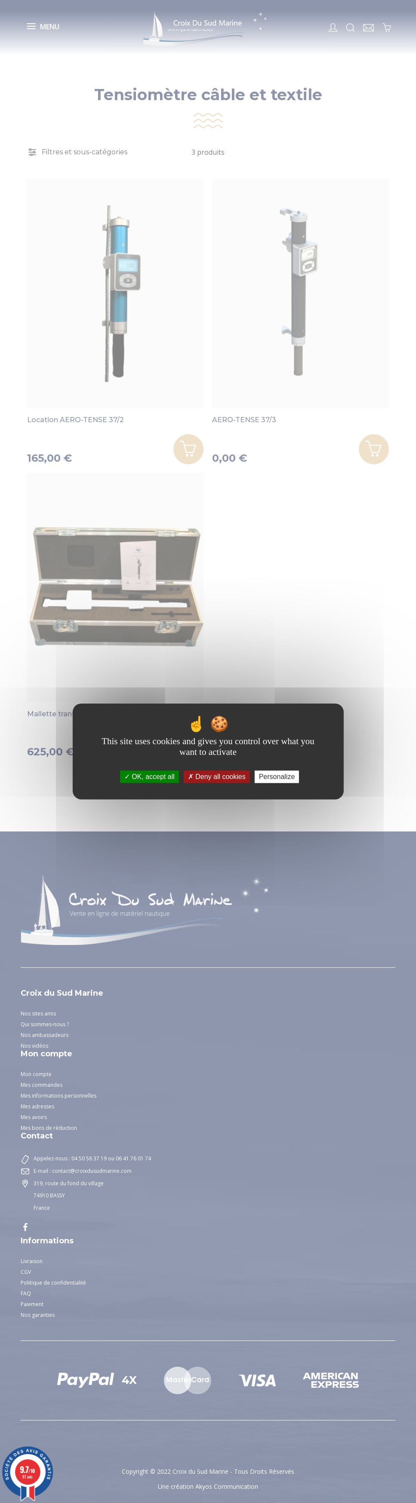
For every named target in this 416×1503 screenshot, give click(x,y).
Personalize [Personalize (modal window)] (277, 776)
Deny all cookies (217, 776)
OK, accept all (149, 776)
